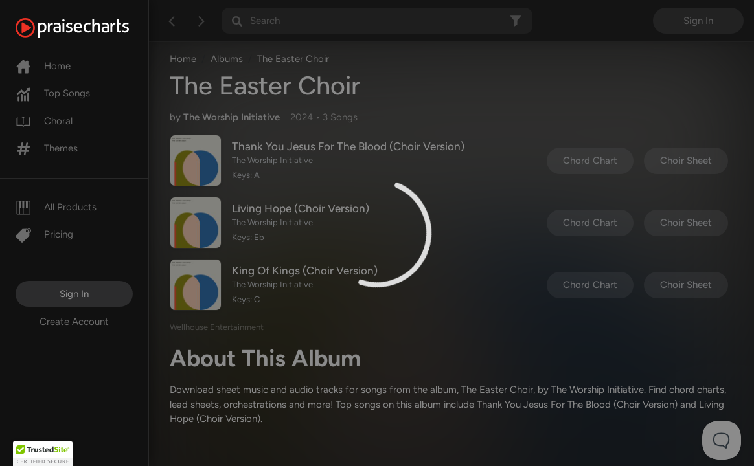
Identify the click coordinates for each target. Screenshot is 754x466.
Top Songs (53, 93)
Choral (44, 121)
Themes (47, 148)
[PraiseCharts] (88, 28)
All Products (56, 207)
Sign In (74, 294)
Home (43, 66)
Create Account (74, 321)
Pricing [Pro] (44, 234)
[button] (43, 453)
